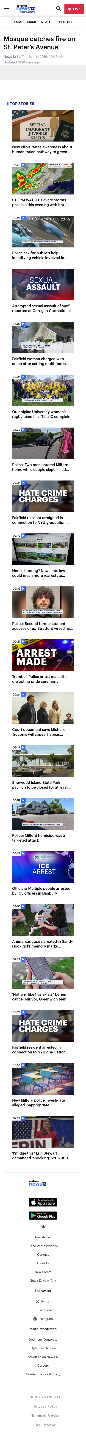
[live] (74, 9)
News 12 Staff (14, 56)
